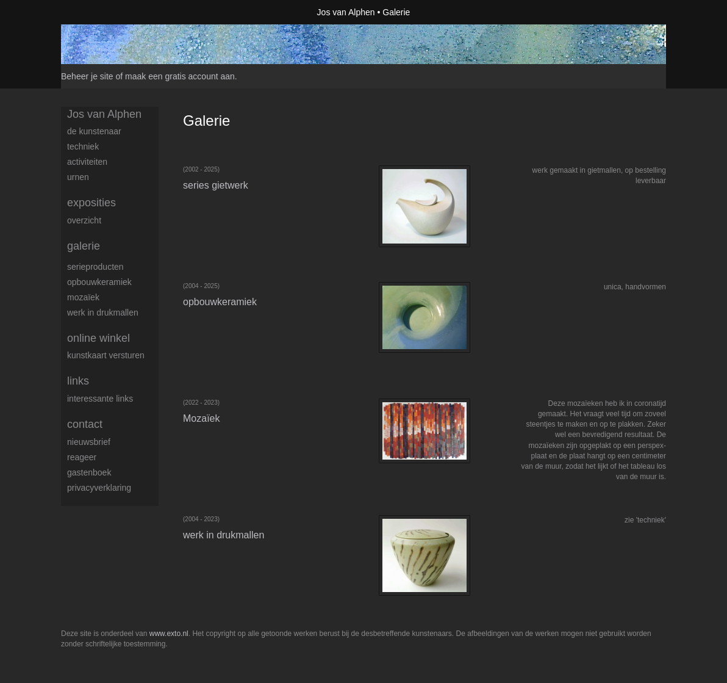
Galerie (83, 246)
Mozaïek (83, 297)
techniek (83, 146)
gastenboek (89, 472)
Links (78, 381)
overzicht (84, 220)
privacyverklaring (99, 488)
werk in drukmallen (102, 312)
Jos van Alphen (346, 12)
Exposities (91, 203)
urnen (78, 177)
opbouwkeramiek (99, 282)
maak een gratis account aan (180, 76)
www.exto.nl (168, 633)
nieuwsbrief (88, 442)
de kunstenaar (94, 131)
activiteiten (87, 162)
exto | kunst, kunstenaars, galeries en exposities (95, 12)
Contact (84, 424)
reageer (81, 457)
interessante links (100, 398)
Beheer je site (87, 76)
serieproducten (95, 267)
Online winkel (98, 338)
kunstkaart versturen (106, 355)
